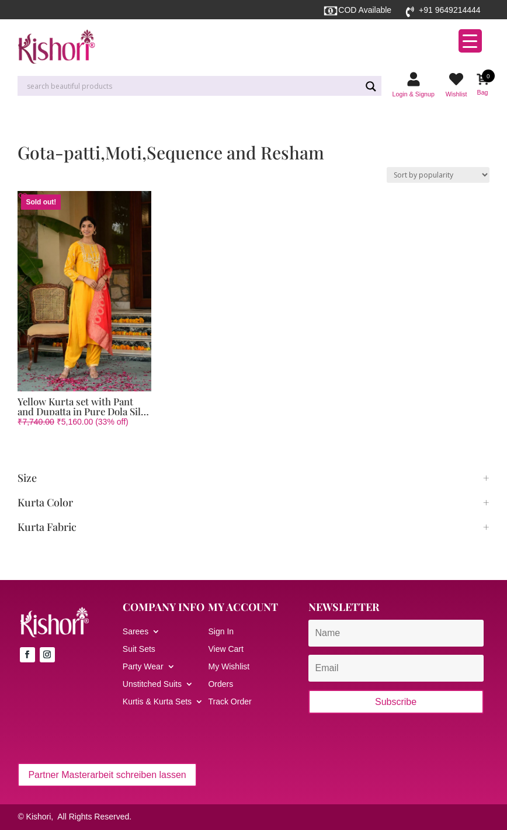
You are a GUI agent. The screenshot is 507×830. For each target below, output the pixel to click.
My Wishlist (228, 666)
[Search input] (192, 86)
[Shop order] (438, 175)
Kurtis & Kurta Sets (157, 701)
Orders (220, 684)
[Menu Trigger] (470, 41)
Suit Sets (139, 649)
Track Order (229, 701)
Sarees (135, 631)
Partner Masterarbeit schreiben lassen (107, 775)
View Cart (225, 649)
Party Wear (143, 666)
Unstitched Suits (152, 684)
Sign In (221, 631)
